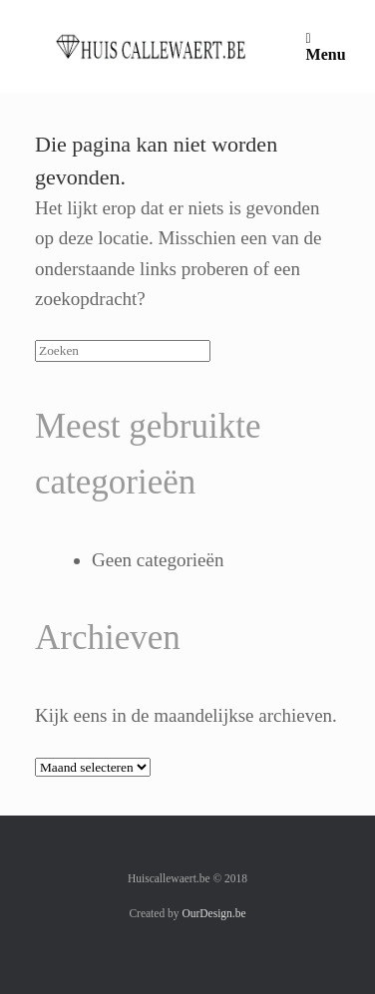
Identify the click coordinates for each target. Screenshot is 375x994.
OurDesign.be (213, 913)
